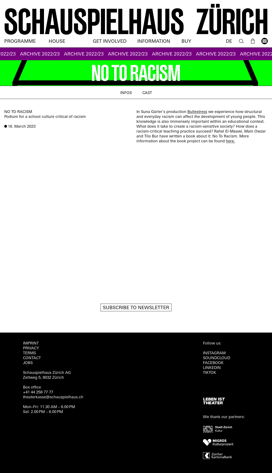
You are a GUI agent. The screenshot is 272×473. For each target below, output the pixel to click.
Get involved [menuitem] (109, 41)
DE (229, 41)
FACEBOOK (213, 363)
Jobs (28, 363)
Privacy (31, 348)
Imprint (31, 344)
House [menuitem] (57, 41)
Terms (29, 353)
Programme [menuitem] (20, 41)
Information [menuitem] (153, 41)
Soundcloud (216, 358)
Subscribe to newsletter (136, 308)
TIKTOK (209, 373)
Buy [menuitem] (186, 41)
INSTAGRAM (214, 353)
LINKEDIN (212, 368)
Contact (32, 358)
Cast (147, 93)
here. (230, 141)
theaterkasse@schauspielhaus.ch (53, 397)
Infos (126, 93)
